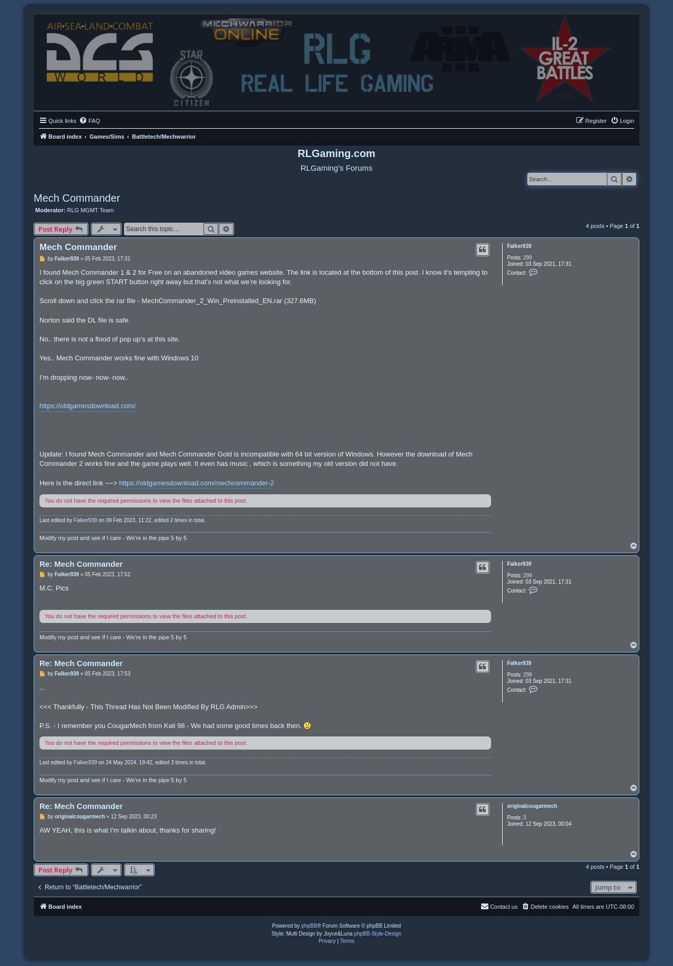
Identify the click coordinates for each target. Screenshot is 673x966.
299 (527, 258)
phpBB (309, 926)
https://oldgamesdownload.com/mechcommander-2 (196, 483)
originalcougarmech (532, 806)
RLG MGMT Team (90, 210)
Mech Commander (77, 198)
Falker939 (519, 246)
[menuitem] (89, 121)
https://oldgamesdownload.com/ (87, 406)
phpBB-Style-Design (377, 934)
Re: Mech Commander (81, 563)
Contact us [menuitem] (499, 906)
